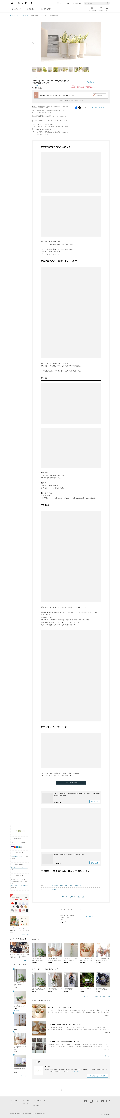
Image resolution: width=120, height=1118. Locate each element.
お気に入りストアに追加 (98, 1076)
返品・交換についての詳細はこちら (19, 885)
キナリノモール (14, 15)
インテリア (55, 885)
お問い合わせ (36, 1105)
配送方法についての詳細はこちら (19, 867)
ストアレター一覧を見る (103, 1056)
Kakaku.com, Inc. (106, 1114)
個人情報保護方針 (27, 1113)
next (107, 42)
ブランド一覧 (25, 1100)
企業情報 (12, 1113)
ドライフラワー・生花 (74, 885)
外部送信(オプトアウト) (39, 1113)
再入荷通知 (90, 82)
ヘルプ (34, 1103)
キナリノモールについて (39, 1100)
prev (34, 42)
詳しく (94, 801)
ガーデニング (63, 885)
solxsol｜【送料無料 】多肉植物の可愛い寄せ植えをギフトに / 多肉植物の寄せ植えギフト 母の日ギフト (77, 794)
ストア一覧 (21, 15)
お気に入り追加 (99, 107)
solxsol (26, 15)
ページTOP (61, 1090)
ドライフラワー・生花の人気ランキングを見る (98, 996)
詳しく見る (26, 934)
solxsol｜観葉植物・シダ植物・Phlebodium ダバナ (69, 854)
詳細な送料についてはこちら (18, 856)
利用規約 (19, 1113)
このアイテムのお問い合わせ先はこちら (72, 897)
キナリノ (12, 1103)
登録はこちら (25, 960)
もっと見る (24, 1076)
